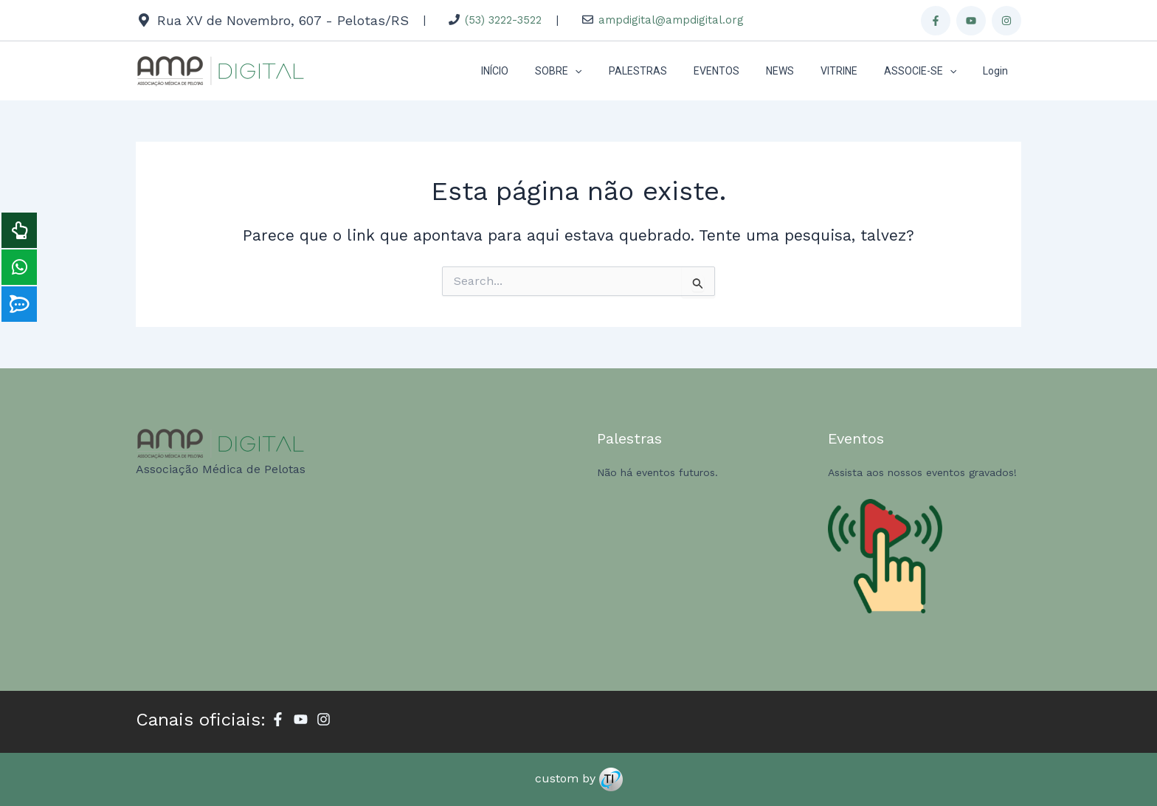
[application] (613, 70)
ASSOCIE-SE (929, 70)
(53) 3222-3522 (503, 20)
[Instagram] (1006, 20)
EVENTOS (743, 71)
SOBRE (596, 70)
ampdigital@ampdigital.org (671, 20)
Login (998, 71)
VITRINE (853, 71)
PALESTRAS (670, 71)
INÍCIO (539, 71)
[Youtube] (971, 20)
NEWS (801, 71)
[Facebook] (935, 20)
